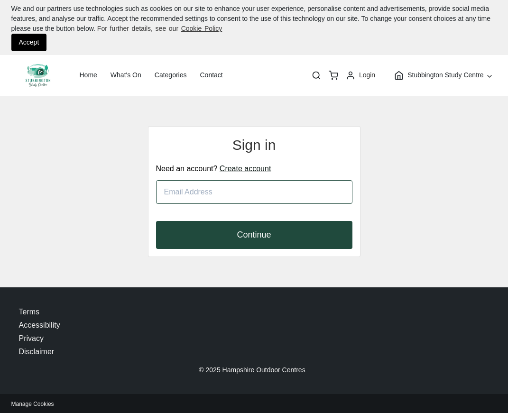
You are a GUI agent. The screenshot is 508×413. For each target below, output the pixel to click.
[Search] (316, 75)
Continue (254, 234)
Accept (29, 42)
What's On (126, 75)
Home (88, 75)
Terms (29, 312)
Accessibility (39, 325)
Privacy (31, 338)
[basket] (333, 75)
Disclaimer (37, 352)
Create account (245, 169)
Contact (211, 75)
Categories (171, 75)
